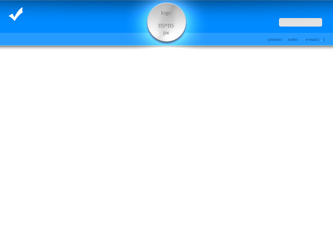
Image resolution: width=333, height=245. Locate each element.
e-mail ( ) (315, 39)
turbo (293, 39)
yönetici (275, 39)
